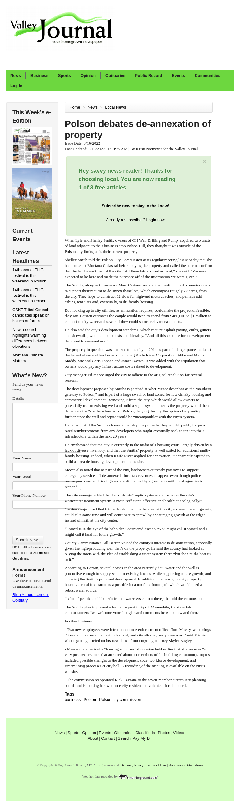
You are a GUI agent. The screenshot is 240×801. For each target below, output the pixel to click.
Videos (179, 732)
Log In (16, 85)
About (93, 738)
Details (18, 398)
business (73, 699)
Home (74, 107)
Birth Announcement (30, 594)
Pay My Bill (142, 738)
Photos (164, 732)
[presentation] (46, 520)
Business (39, 75)
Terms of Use (156, 765)
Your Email (21, 476)
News (15, 75)
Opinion (88, 75)
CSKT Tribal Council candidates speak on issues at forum (30, 315)
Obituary (20, 600)
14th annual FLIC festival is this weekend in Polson (29, 275)
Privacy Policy (133, 765)
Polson (90, 699)
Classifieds (145, 732)
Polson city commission (120, 699)
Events (178, 75)
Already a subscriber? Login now (135, 219)
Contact (108, 738)
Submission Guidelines (185, 765)
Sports (64, 75)
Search (124, 738)
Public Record (148, 75)
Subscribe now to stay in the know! (135, 205)
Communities (207, 75)
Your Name (21, 458)
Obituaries (115, 75)
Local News (116, 107)
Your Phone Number (29, 495)
